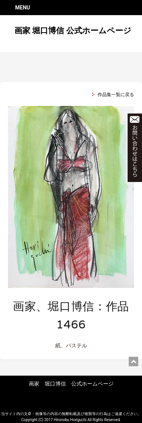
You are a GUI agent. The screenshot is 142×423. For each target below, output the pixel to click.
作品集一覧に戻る (116, 94)
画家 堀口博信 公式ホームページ (72, 30)
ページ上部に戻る (133, 361)
